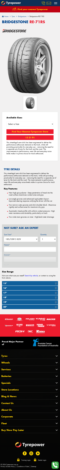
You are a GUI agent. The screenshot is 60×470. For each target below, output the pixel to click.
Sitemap (33, 467)
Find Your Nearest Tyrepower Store (30, 131)
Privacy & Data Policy (8, 467)
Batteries (6, 376)
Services (6, 369)
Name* (7, 245)
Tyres (4, 356)
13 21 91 (30, 137)
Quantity (43, 234)
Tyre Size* (8, 234)
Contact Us (7, 403)
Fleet (4, 423)
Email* (6, 265)
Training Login (25, 460)
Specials (6, 383)
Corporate (7, 416)
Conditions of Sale (23, 467)
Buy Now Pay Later (12, 430)
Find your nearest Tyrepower (33, 9)
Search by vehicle (31, 276)
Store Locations (10, 389)
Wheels (5, 362)
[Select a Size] (30, 124)
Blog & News (8, 396)
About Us (6, 409)
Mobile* (7, 255)
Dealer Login (42, 460)
